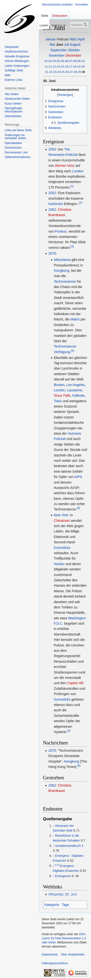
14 (58, 66)
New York (61, 515)
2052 (52, 193)
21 (46, 71)
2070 (52, 253)
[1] (72, 186)
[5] (78, 508)
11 (46, 66)
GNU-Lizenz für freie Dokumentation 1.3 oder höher (64, 938)
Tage (65, 905)
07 (70, 60)
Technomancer (65, 281)
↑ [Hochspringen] (53, 825)
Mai (52, 44)
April (81, 39)
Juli (66, 44)
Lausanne (74, 390)
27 (71, 71)
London (77, 171)
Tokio (58, 401)
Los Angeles (75, 385)
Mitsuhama (62, 260)
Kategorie (51, 905)
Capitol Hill (75, 683)
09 (79, 60)
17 (70, 66)
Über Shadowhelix (72, 954)
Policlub (72, 155)
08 (74, 60)
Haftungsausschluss (55, 963)
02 (50, 60)
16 (66, 66)
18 (74, 66)
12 (50, 66)
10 (82, 60)
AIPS (78, 477)
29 (79, 71)
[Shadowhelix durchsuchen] (79, 24)
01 (46, 60)
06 (66, 60)
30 (83, 71)
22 (50, 71)
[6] (78, 765)
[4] (72, 350)
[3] (72, 246)
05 (62, 60)
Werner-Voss (64, 165)
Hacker (59, 564)
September (58, 50)
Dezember (73, 55)
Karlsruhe (55, 204)
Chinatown (62, 521)
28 (75, 71)
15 (62, 66)
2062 (52, 210)
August (75, 44)
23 (54, 71)
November (57, 55)
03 (54, 60)
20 (82, 66)
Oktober (74, 50)
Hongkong (61, 271)
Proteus (60, 231)
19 (79, 66)
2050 (52, 149)
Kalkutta (78, 395)
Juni (59, 44)
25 (63, 71)
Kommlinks (62, 548)
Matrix (75, 319)
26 (67, 71)
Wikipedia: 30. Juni (62, 894)
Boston (59, 385)
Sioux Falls (62, 395)
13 (54, 66)
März (73, 39)
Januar (50, 39)
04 (58, 60)
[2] (80, 202)
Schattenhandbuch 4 (69, 846)
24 (58, 71)
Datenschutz (50, 954)
